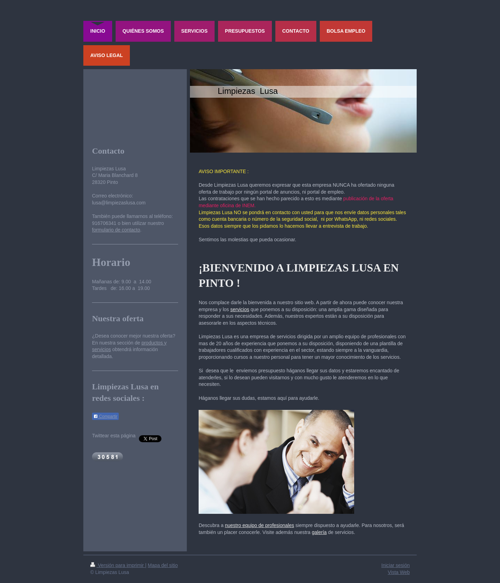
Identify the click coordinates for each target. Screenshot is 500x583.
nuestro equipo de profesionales (259, 525)
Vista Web (399, 572)
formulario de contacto (116, 230)
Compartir (105, 416)
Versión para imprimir (117, 565)
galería (319, 532)
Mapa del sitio (163, 565)
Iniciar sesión (395, 565)
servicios (239, 309)
